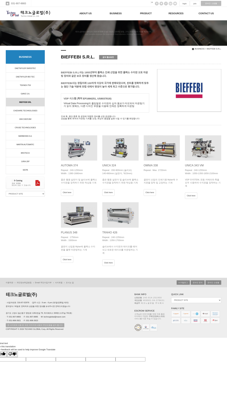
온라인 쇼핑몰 (211, 3)
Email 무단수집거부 (43, 283)
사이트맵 (58, 283)
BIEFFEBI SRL (25, 102)
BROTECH (25, 153)
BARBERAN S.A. (25, 136)
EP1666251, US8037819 (96, 98)
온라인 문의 (198, 283)
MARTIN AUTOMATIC (25, 144)
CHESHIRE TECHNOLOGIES (25, 111)
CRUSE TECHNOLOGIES (25, 128)
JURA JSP (25, 161)
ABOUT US (85, 13)
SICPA (25, 170)
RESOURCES (175, 13)
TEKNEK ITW (25, 85)
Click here (67, 192)
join (194, 4)
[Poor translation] (12, 354)
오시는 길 (70, 283)
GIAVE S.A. (25, 94)
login (185, 4)
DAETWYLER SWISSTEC (25, 68)
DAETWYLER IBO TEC (25, 77)
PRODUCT (146, 13)
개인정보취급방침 (24, 283)
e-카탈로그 (183, 283)
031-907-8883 (18, 3)
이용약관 (9, 283)
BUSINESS (116, 13)
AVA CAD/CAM (25, 119)
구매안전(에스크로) (157, 316)
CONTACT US (206, 13)
